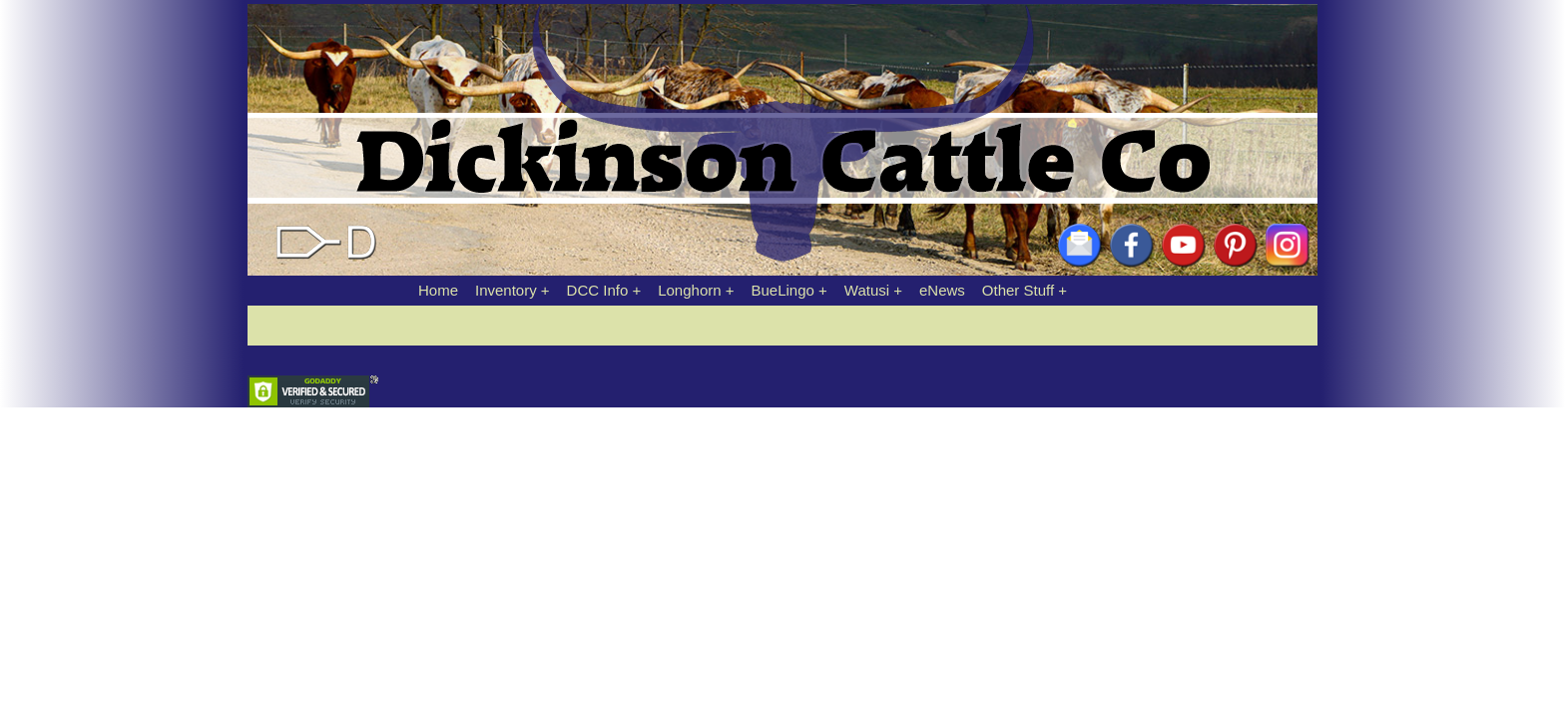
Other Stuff (1018, 290)
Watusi (866, 290)
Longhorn (689, 290)
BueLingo (783, 290)
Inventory (506, 290)
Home (438, 290)
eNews (942, 290)
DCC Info (598, 290)
